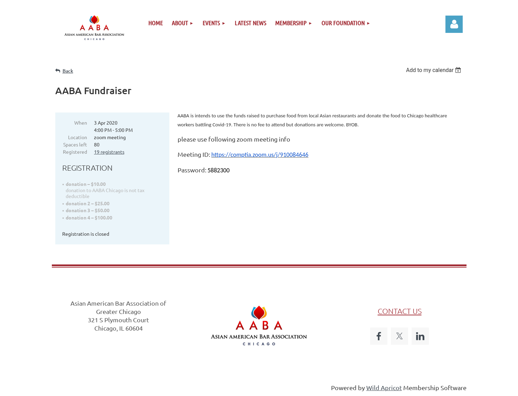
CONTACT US (400, 310)
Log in (454, 24)
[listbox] (434, 70)
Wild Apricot (384, 387)
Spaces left (75, 144)
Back (68, 71)
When (80, 122)
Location (77, 137)
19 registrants (109, 151)
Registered (75, 151)
